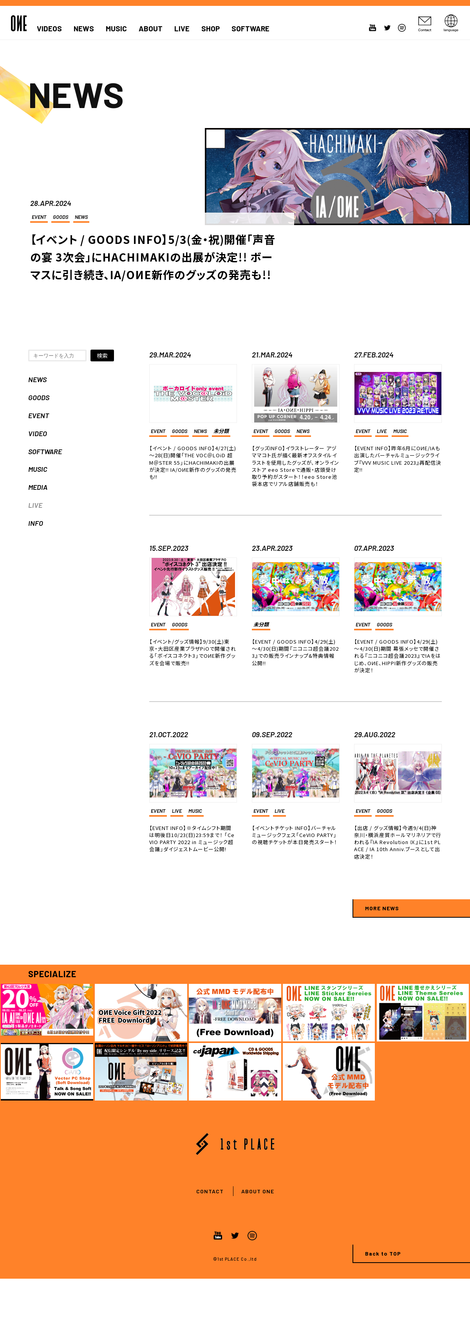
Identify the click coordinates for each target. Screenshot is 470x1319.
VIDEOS (49, 28)
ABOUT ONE (257, 1191)
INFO (35, 523)
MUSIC (116, 28)
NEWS (84, 28)
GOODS (60, 217)
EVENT (39, 217)
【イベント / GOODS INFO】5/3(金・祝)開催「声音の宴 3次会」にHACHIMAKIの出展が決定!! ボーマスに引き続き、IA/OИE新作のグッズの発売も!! (152, 256)
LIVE (182, 28)
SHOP (210, 28)
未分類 (221, 431)
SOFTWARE (250, 28)
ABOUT (151, 28)
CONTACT (210, 1191)
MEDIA (37, 487)
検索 (102, 355)
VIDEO (37, 433)
